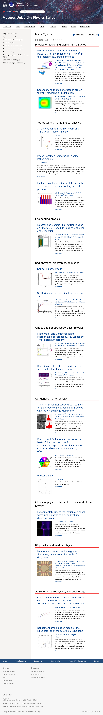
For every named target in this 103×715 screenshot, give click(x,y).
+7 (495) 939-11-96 (14, 703)
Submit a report (36, 674)
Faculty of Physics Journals (77, 661)
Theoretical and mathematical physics (13, 40)
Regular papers (10, 33)
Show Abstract (58, 83)
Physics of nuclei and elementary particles (14, 37)
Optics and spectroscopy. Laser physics (13, 49)
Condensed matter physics (10, 52)
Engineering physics (8, 43)
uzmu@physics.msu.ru (34, 703)
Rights (5, 677)
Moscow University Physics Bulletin (30, 18)
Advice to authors (8, 683)
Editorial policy (55, 661)
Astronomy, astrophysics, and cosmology (14, 63)
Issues (5, 661)
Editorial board (38, 661)
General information (9, 671)
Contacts (96, 661)
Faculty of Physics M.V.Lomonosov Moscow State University (21, 712)
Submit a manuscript (9, 674)
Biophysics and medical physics (11, 60)
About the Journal (20, 661)
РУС (48, 11)
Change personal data (38, 677)
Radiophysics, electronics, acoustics (12, 46)
